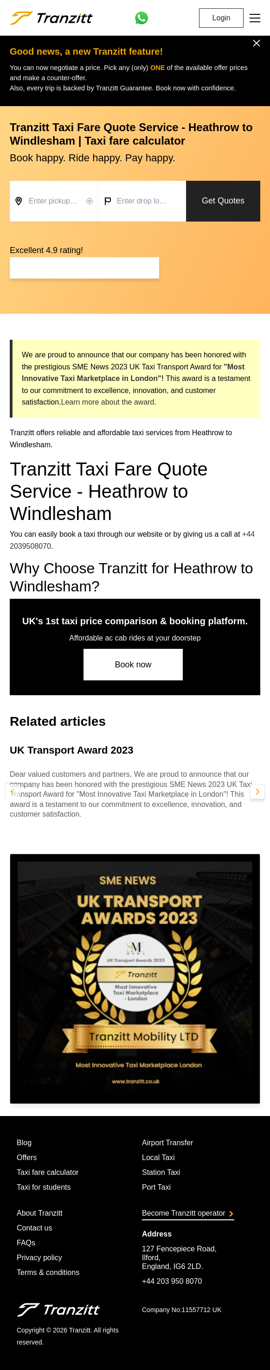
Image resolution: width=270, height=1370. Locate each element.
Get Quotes (223, 200)
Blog (24, 1143)
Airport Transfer (167, 1143)
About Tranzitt (40, 1213)
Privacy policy (39, 1258)
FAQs (26, 1243)
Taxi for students (44, 1187)
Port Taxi (156, 1187)
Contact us (34, 1228)
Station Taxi (161, 1172)
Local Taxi (158, 1157)
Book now (133, 664)
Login (221, 18)
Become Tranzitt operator (187, 1213)
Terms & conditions (48, 1272)
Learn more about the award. (108, 402)
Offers (27, 1157)
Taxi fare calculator (47, 1172)
